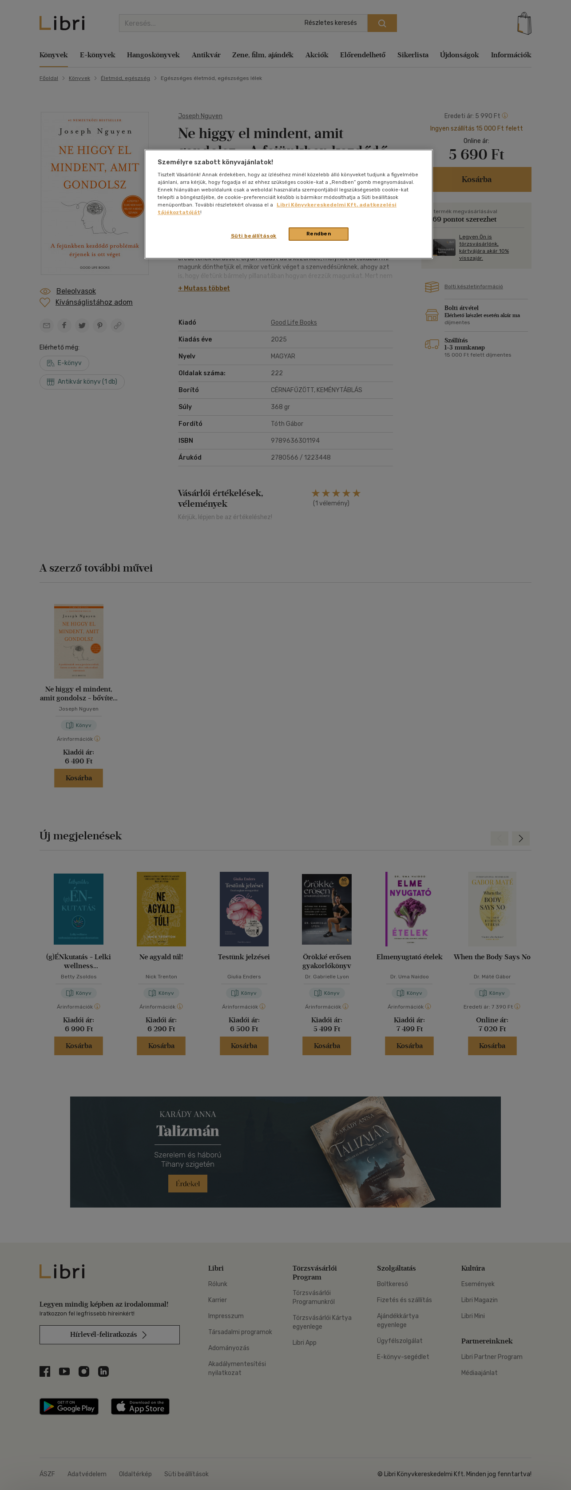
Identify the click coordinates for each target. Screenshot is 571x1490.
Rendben (318, 233)
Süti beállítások (254, 236)
